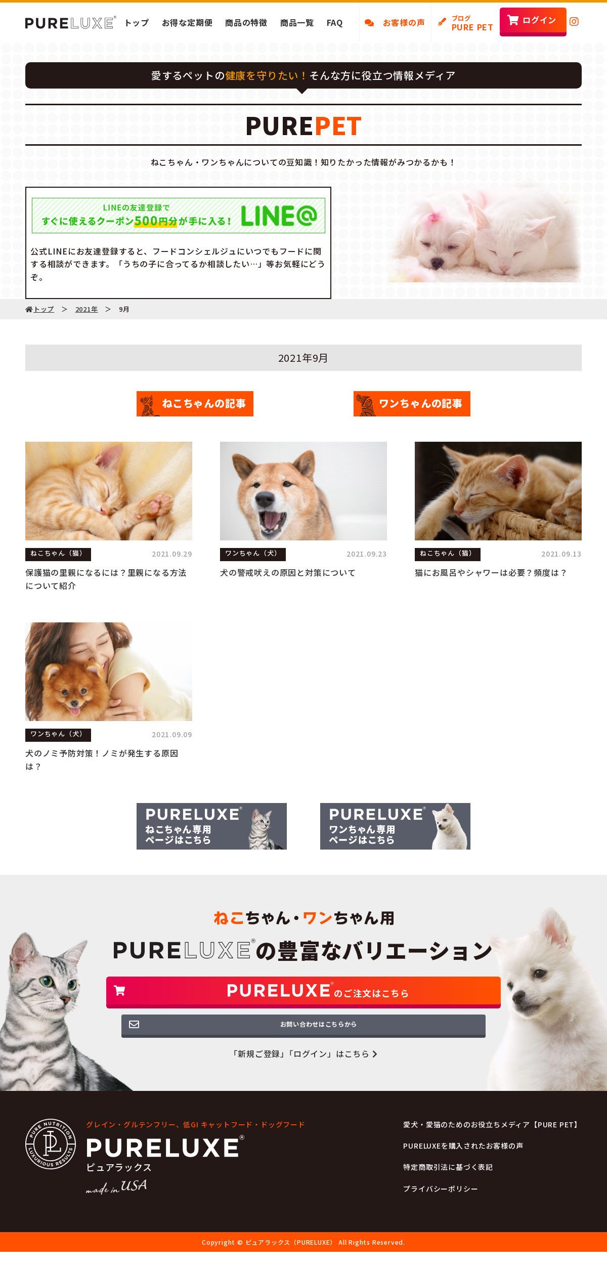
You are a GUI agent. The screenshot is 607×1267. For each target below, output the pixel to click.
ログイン (539, 20)
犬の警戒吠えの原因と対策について (288, 572)
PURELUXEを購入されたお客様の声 (463, 1166)
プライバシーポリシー (440, 1208)
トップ (136, 22)
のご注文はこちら (303, 998)
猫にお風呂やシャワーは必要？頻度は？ (491, 572)
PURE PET (473, 23)
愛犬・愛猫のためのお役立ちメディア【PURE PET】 (492, 1144)
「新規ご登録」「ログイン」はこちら (303, 1074)
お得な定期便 (187, 22)
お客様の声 (395, 22)
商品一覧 (297, 22)
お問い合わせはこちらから (303, 1041)
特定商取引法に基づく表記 (448, 1187)
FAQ (335, 22)
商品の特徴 (246, 22)
